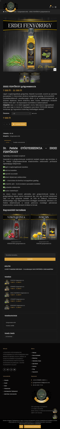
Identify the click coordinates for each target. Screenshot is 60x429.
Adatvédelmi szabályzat (32, 427)
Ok (21, 427)
